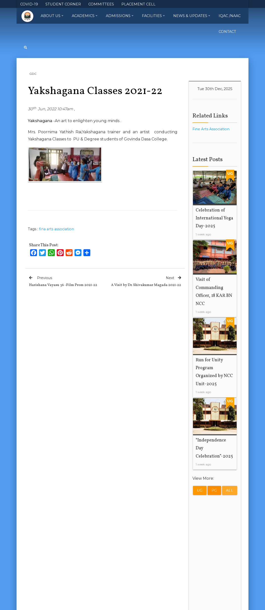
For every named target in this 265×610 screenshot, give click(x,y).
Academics (84, 16)
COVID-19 (29, 4)
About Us (52, 16)
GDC (33, 74)
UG (200, 490)
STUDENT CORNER (63, 4)
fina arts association (56, 229)
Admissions (119, 16)
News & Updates (191, 16)
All (229, 490)
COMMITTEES (101, 4)
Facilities (153, 16)
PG (214, 490)
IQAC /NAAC (230, 16)
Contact (227, 31)
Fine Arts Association (210, 129)
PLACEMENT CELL (138, 4)
